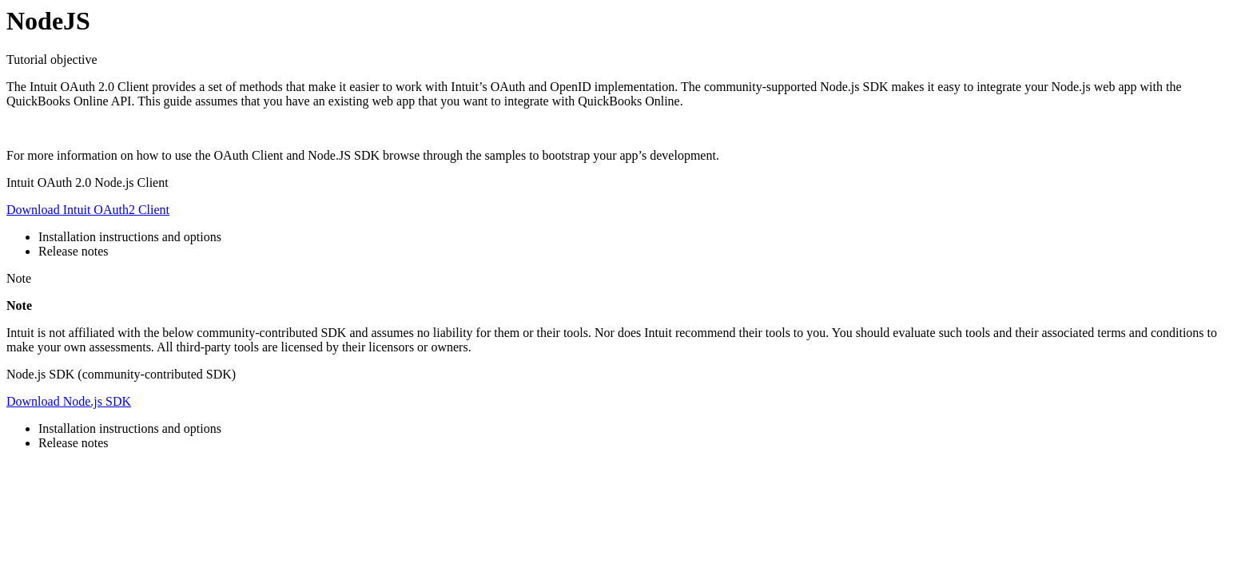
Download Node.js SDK (68, 401)
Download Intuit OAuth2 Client (87, 209)
